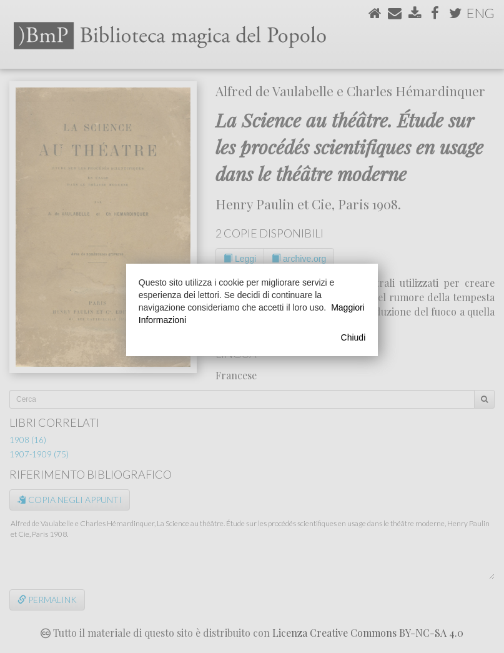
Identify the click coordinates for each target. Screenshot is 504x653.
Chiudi (353, 337)
